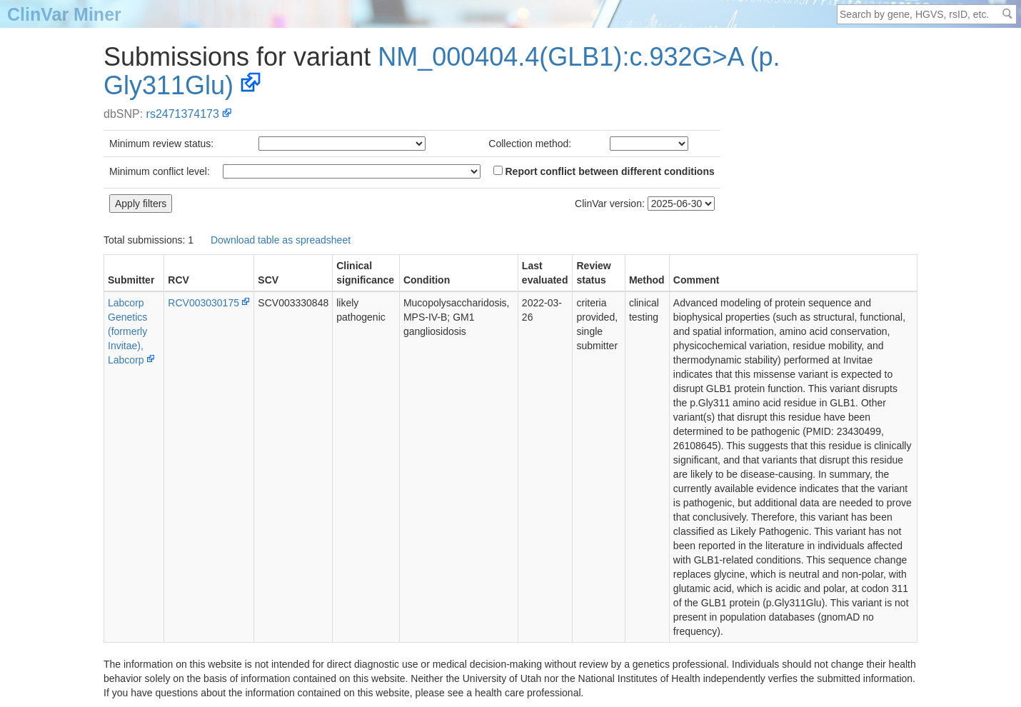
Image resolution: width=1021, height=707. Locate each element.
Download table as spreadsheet (281, 240)
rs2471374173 (182, 114)
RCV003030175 (203, 303)
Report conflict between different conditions (604, 171)
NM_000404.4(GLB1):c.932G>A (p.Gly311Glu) (442, 71)
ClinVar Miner (64, 14)
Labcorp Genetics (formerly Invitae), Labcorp (127, 331)
